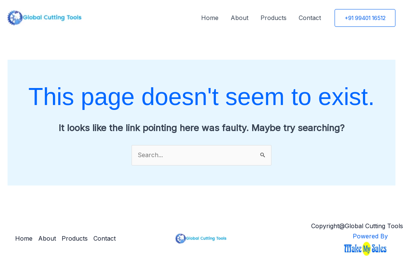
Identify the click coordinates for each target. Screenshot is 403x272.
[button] (365, 18)
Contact (310, 18)
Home (210, 18)
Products (273, 18)
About (239, 18)
